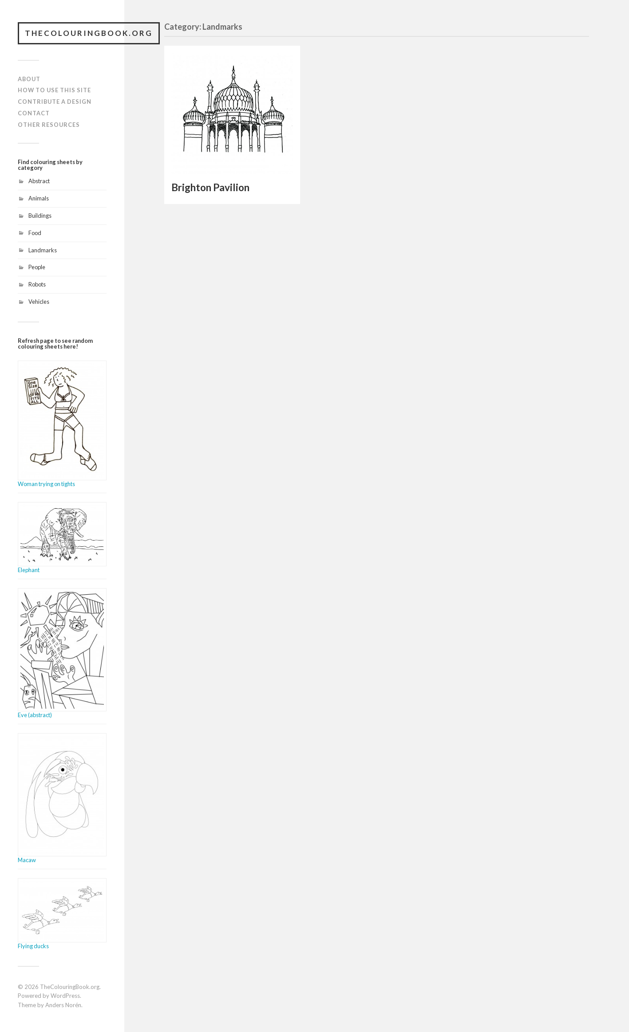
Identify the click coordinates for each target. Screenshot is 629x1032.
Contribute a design (54, 101)
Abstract (39, 180)
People (36, 267)
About (29, 78)
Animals (38, 198)
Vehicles (38, 301)
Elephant (29, 569)
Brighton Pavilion (210, 187)
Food (34, 232)
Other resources (49, 124)
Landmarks (42, 250)
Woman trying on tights (46, 483)
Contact (34, 113)
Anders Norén (63, 1004)
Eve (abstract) (35, 714)
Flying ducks (33, 946)
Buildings (39, 215)
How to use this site (54, 90)
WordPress (65, 995)
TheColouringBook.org (89, 33)
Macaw (27, 859)
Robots (37, 284)
